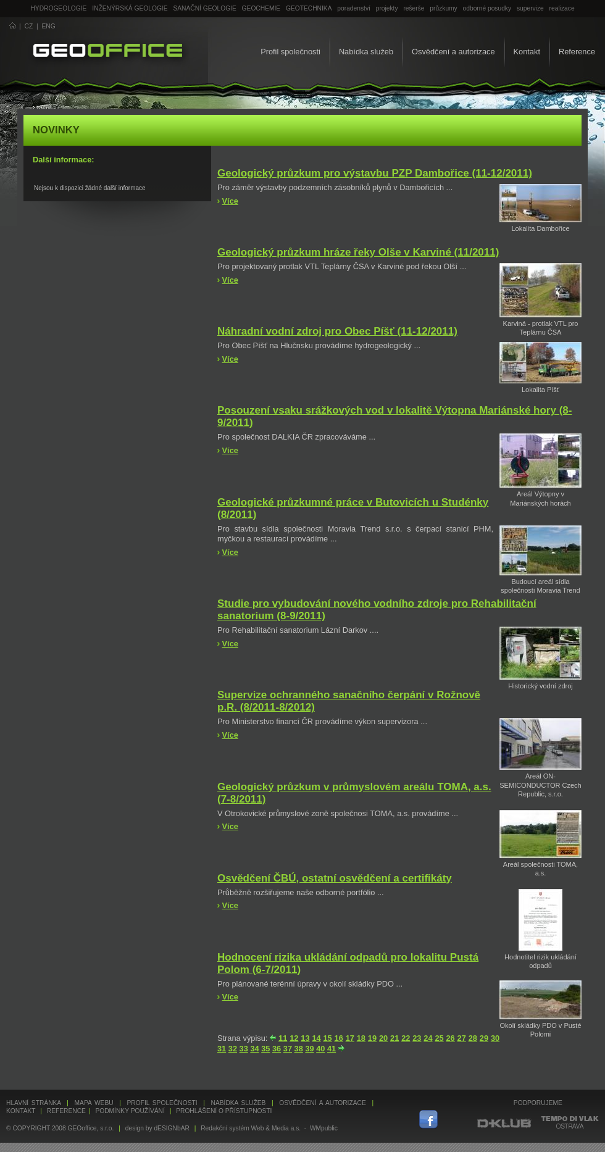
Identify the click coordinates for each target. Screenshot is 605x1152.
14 (316, 1038)
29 (484, 1038)
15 (327, 1038)
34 (254, 1048)
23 (416, 1038)
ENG (49, 26)
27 (461, 1038)
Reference (577, 51)
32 (232, 1048)
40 (320, 1048)
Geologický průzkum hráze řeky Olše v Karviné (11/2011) (358, 252)
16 (339, 1038)
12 (294, 1038)
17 (350, 1038)
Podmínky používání (129, 1111)
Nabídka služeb (366, 51)
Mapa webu (94, 1103)
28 (473, 1038)
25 (439, 1038)
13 (305, 1038)
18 (361, 1038)
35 (265, 1048)
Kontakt (527, 51)
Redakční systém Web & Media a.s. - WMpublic (269, 1128)
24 (428, 1038)
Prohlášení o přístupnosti (224, 1111)
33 (244, 1048)
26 (450, 1038)
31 (221, 1048)
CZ (29, 26)
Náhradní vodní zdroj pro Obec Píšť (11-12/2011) (337, 331)
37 (287, 1048)
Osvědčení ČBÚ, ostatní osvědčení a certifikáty (334, 878)
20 (383, 1038)
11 (282, 1038)
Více (230, 201)
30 (495, 1038)
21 (394, 1038)
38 (298, 1048)
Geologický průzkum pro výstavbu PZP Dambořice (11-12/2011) (374, 173)
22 (405, 1038)
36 (276, 1048)
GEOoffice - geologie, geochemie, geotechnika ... (108, 51)
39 (309, 1048)
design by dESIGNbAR (157, 1128)
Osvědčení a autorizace (453, 51)
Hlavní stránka (33, 1103)
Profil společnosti (290, 51)
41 (331, 1048)
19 (372, 1038)
